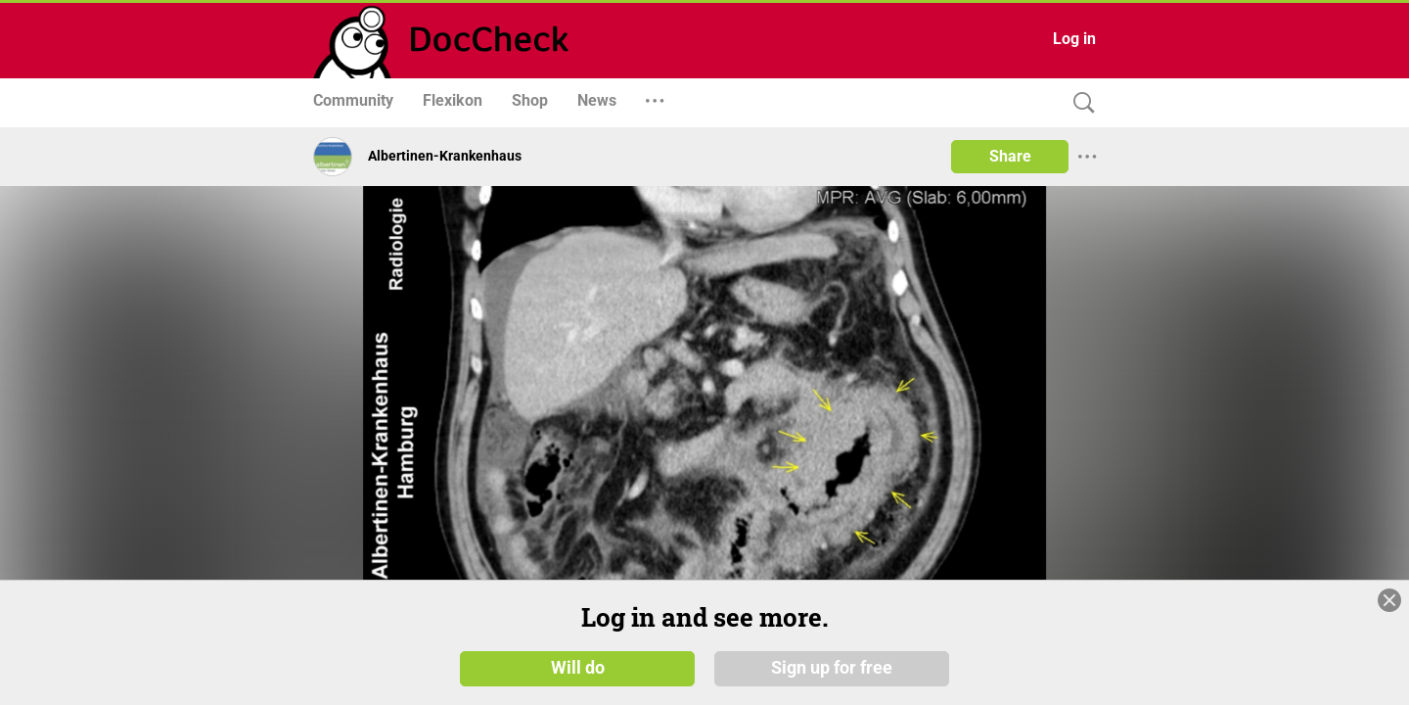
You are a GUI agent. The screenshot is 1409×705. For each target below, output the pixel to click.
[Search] (1079, 103)
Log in (1074, 38)
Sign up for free (831, 668)
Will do (578, 668)
